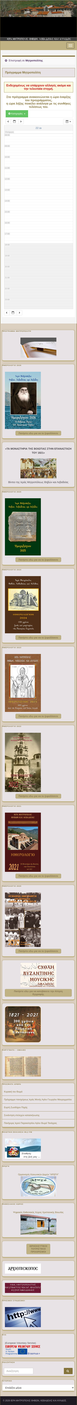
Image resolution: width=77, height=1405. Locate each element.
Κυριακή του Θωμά (13, 1091)
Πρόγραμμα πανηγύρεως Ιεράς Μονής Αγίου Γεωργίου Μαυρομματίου (38, 1099)
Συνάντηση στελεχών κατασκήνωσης (22, 1115)
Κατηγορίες (16, 113)
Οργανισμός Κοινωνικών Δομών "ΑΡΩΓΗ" (38, 1174)
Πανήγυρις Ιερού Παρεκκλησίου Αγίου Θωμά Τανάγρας (30, 1123)
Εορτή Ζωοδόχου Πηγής (16, 1107)
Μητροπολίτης (34, 60)
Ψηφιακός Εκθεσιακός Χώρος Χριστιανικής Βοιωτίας (38, 1212)
